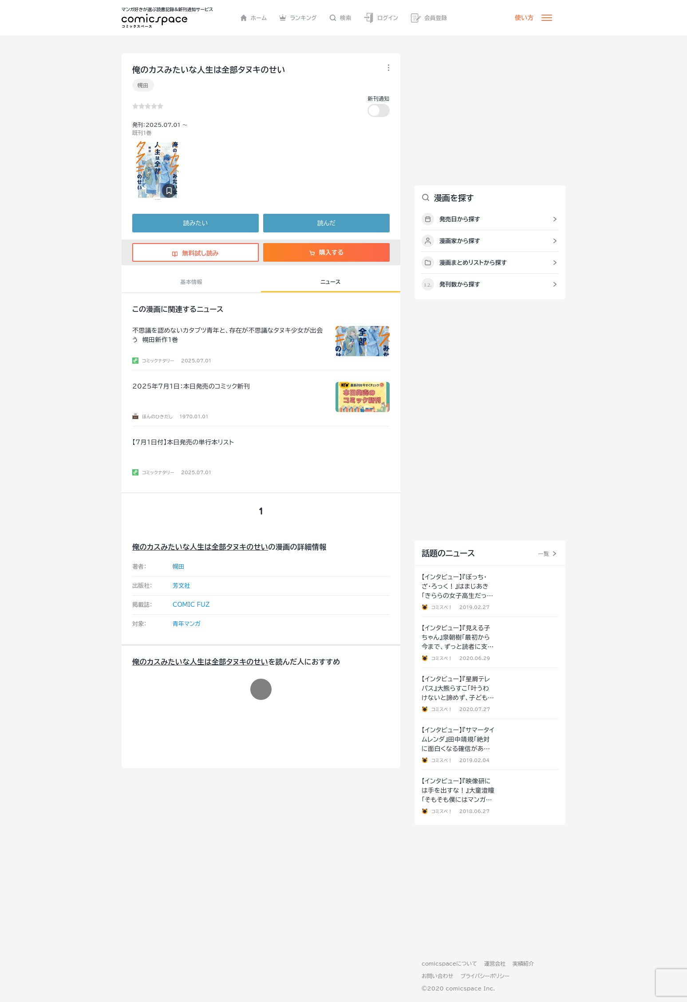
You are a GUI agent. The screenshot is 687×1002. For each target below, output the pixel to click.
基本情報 (191, 281)
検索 (340, 17)
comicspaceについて (449, 963)
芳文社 (181, 586)
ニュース (330, 281)
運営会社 (494, 963)
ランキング (298, 17)
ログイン (380, 18)
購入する (326, 252)
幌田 (143, 85)
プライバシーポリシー (484, 975)
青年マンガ (187, 624)
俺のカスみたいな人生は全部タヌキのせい (200, 546)
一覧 (543, 553)
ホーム (253, 17)
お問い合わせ (437, 975)
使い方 (524, 18)
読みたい (195, 223)
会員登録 (429, 18)
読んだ (326, 223)
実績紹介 (523, 963)
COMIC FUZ (191, 605)
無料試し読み (195, 253)
